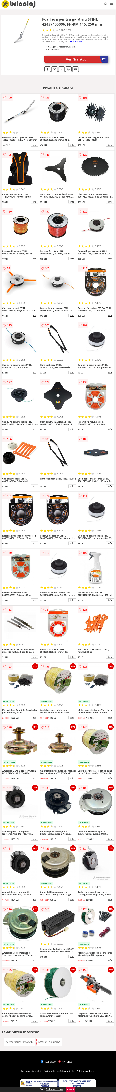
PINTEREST (66, 1061)
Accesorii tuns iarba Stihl (19, 1042)
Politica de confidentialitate (59, 1071)
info (34, 145)
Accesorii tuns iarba (49, 1042)
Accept (70, 1089)
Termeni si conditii (31, 1071)
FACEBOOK (48, 1061)
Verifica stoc (87, 59)
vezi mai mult (76, 41)
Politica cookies (85, 1071)
